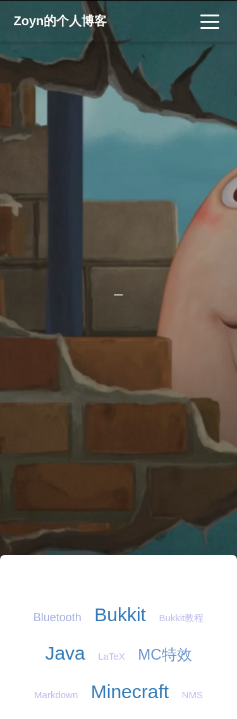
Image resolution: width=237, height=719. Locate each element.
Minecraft (130, 691)
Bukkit (120, 614)
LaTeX (111, 656)
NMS (192, 694)
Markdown (56, 694)
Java (65, 653)
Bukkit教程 (181, 617)
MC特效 (164, 654)
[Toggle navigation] (210, 21)
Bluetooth (57, 617)
